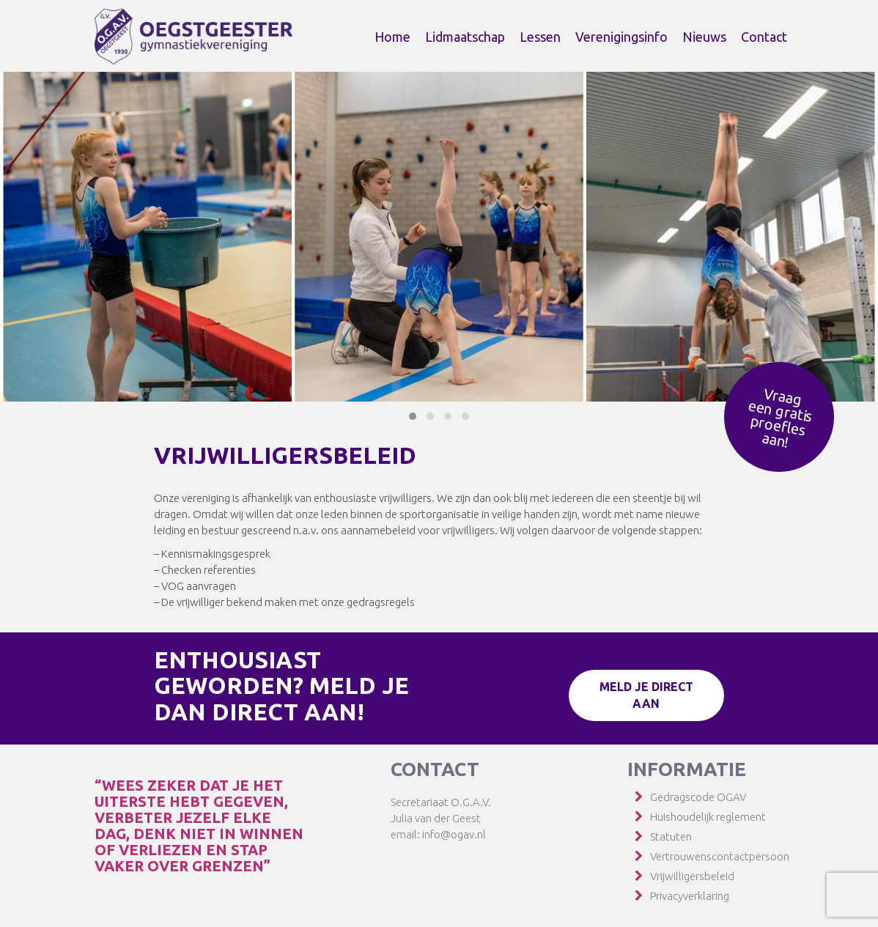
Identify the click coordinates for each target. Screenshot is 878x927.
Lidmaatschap (465, 36)
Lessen (540, 36)
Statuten (671, 836)
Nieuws (704, 36)
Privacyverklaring (689, 896)
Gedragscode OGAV (698, 797)
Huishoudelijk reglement (708, 816)
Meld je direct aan (646, 695)
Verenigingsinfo (621, 36)
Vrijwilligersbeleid (692, 876)
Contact (764, 36)
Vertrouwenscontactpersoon (719, 856)
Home (392, 36)
